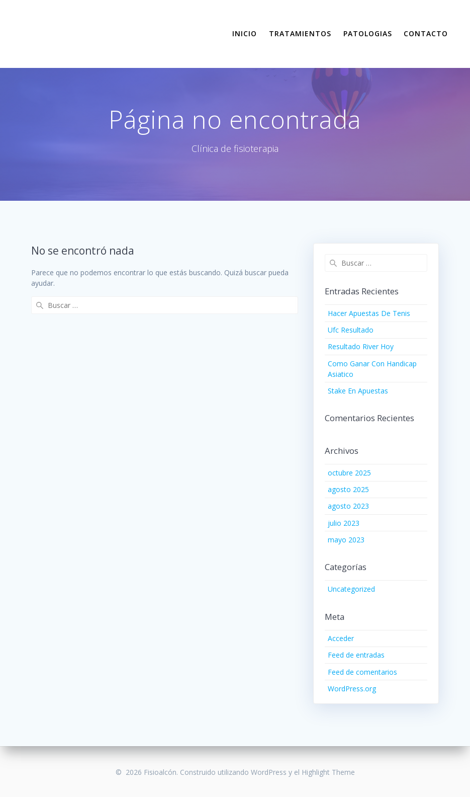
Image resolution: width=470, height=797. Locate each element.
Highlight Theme (328, 772)
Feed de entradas (356, 655)
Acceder (341, 638)
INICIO (244, 33)
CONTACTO (426, 33)
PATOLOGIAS (367, 33)
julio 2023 (343, 523)
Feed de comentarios (362, 672)
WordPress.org (352, 688)
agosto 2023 (348, 506)
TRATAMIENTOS (300, 33)
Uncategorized (351, 589)
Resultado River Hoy (361, 346)
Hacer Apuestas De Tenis (369, 313)
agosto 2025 (348, 489)
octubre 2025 (349, 472)
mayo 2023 (346, 539)
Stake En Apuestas (358, 390)
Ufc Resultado (350, 330)
